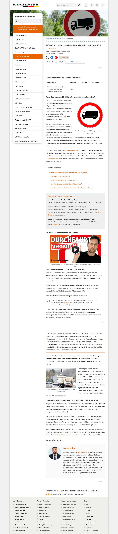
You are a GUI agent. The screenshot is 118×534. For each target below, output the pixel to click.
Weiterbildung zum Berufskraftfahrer (26, 141)
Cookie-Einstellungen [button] (92, 530)
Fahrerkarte (18, 65)
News (88, 504)
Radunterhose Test (67, 510)
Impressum (89, 528)
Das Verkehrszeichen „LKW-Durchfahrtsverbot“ (66, 184)
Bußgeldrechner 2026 (21, 504)
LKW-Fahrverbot (20, 95)
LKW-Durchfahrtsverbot (22, 56)
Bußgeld (55, 225)
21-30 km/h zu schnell (21, 528)
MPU (24, 525)
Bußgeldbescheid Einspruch (23, 507)
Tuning (41, 525)
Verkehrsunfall (19, 516)
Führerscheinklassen (45, 522)
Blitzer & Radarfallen (45, 504)
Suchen (79, 5)
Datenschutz (89, 525)
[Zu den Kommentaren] (75, 62)
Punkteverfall (42, 510)
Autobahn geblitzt (20, 530)
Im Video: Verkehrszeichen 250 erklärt (63, 180)
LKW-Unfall (18, 133)
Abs (81, 377)
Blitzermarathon (19, 522)
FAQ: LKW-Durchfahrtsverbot (60, 176)
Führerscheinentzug (44, 530)
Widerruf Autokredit (44, 516)
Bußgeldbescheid (20, 510)
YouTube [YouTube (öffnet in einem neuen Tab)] (97, 5)
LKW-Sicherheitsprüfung (23, 124)
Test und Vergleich (67, 530)
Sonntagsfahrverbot (21, 128)
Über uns (89, 510)
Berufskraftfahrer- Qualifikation (25, 48)
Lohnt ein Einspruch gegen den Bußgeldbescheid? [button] (27, 28)
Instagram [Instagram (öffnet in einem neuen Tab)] (103, 5)
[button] (47, 57)
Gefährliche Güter (20, 78)
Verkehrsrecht (82, 452)
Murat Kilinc (52, 49)
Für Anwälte (89, 516)
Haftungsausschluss (92, 522)
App (86, 5)
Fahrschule (42, 519)
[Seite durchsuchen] (66, 5)
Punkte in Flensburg (61, 435)
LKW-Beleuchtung (21, 44)
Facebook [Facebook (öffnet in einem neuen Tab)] (92, 5)
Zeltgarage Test (66, 516)
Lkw (67, 203)
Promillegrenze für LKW (22, 111)
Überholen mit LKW (21, 52)
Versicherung (48, 525)
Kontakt (88, 519)
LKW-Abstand (19, 39)
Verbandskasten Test (68, 519)
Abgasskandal (43, 513)
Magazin (88, 507)
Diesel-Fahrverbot (44, 528)
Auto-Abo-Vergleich (68, 525)
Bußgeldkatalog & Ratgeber (55, 62)
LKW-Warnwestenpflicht (22, 137)
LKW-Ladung (19, 86)
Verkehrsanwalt (19, 519)
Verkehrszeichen (72, 150)
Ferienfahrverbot (20, 73)
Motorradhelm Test (67, 522)
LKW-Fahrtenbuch (20, 61)
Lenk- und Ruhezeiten (22, 90)
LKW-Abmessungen (21, 35)
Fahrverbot (78, 435)
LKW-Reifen (19, 116)
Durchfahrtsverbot (52, 159)
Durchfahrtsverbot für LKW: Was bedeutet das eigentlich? (68, 173)
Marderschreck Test (68, 507)
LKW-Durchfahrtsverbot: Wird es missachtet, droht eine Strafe (71, 188)
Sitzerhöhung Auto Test (69, 504)
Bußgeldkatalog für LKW (53, 38)
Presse (88, 513)
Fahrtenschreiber (20, 69)
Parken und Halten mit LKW (23, 107)
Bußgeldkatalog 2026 (26, 5)
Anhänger (66, 302)
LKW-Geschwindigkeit (22, 99)
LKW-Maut (18, 103)
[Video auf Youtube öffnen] (75, 249)
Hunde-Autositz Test (68, 513)
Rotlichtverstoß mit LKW (23, 120)
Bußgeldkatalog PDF (21, 513)
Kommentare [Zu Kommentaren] (64, 57)
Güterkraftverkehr (20, 82)
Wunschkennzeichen (68, 528)
